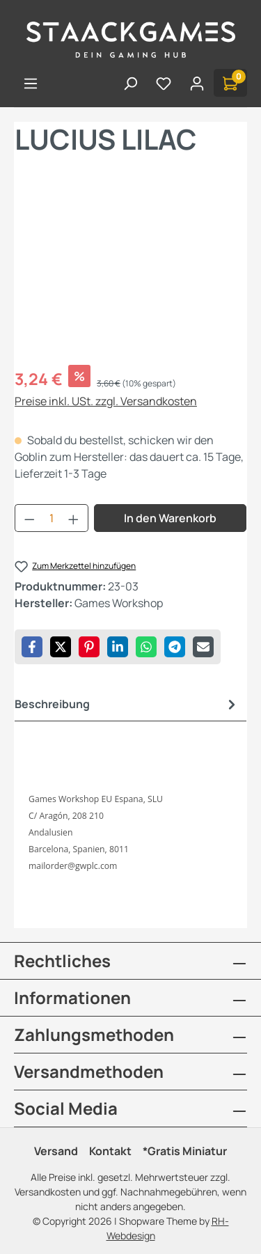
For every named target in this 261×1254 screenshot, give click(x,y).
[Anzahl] (52, 518)
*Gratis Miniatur (185, 1151)
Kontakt (110, 1151)
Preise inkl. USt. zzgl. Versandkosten (106, 401)
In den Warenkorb (170, 518)
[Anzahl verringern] (29, 518)
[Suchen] (130, 83)
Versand (56, 1151)
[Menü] (30, 83)
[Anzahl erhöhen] (73, 518)
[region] (130, 275)
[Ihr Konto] (197, 83)
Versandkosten (48, 1191)
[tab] (127, 704)
